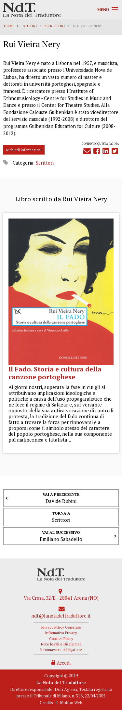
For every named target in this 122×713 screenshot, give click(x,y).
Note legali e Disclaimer (61, 644)
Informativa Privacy (61, 632)
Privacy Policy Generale (61, 627)
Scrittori (55, 26)
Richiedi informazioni (24, 149)
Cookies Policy (61, 638)
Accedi (61, 663)
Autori (30, 26)
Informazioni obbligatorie (61, 649)
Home (9, 26)
